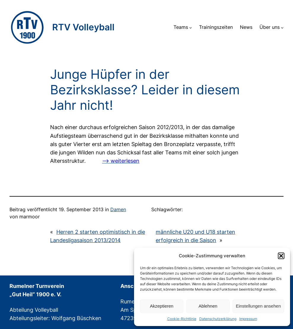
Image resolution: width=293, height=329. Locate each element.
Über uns (269, 27)
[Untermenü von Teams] (190, 27)
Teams (180, 27)
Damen (118, 209)
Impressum (248, 319)
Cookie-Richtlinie (181, 319)
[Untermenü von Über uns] (282, 27)
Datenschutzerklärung (217, 319)
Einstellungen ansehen (258, 305)
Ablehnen (207, 305)
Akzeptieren (161, 305)
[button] (281, 256)
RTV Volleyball (83, 27)
